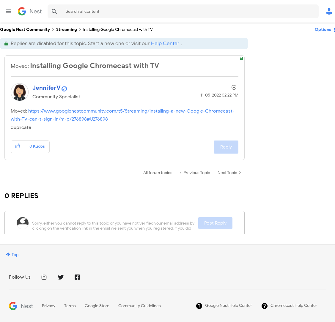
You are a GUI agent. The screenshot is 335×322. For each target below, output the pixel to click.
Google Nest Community (30, 11)
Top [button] (15, 254)
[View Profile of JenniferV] (46, 87)
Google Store (97, 305)
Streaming (66, 29)
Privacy (48, 305)
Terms (70, 305)
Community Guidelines (139, 305)
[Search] (183, 11)
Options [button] (323, 29)
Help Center (165, 43)
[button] (18, 146)
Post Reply (215, 223)
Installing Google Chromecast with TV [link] (118, 29)
